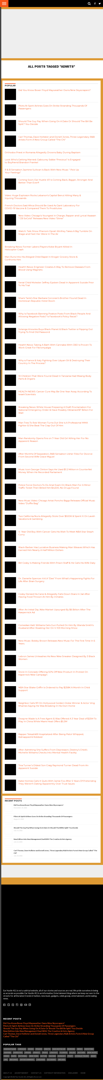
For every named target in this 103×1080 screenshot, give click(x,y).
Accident (51, 1060)
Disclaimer (73, 1074)
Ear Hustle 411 (59, 1050)
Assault (61, 1057)
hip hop (61, 1060)
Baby (93, 1057)
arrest (36, 1053)
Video (44, 1053)
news (79, 1050)
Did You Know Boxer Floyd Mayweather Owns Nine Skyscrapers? (39, 806)
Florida (63, 1053)
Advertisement (21, 1074)
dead (6, 1057)
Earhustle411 (10, 1050)
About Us (7, 1074)
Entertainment (27, 1060)
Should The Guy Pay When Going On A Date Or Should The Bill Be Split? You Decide (46, 828)
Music (30, 1050)
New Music (92, 1053)
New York (33, 1057)
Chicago (22, 1050)
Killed (72, 1053)
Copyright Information (54, 1074)
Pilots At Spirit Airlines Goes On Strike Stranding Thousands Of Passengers (43, 817)
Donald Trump (82, 1057)
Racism (52, 1057)
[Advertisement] (51, 871)
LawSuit (53, 1053)
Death (47, 1050)
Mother (81, 1053)
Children (41, 1060)
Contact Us (36, 1074)
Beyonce (14, 1060)
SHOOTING (89, 1050)
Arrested (17, 1053)
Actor (44, 1057)
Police (39, 1050)
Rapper (7, 1053)
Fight (70, 1057)
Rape (14, 1057)
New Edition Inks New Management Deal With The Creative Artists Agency (43, 840)
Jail (5, 1060)
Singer (28, 1053)
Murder (71, 1050)
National (23, 1057)
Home (83, 1074)
